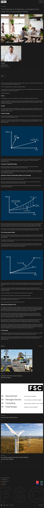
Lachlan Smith (4, 65)
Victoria (4, 484)
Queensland (4, 479)
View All (41, 346)
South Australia (5, 481)
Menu (41, 1)
